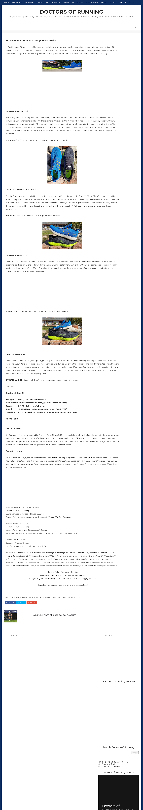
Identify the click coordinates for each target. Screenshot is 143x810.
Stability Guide (45, 7)
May (104, 327)
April (104, 330)
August (105, 320)
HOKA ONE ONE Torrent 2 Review (113, 122)
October (106, 315)
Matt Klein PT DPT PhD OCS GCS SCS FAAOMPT (53, 648)
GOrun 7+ (35, 632)
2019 (102, 356)
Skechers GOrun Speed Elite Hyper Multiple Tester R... (117, 350)
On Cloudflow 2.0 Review (108, 126)
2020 (102, 307)
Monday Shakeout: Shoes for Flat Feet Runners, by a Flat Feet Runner (122, 237)
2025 (102, 294)
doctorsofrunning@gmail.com (71, 614)
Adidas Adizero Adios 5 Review (115, 346)
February (106, 335)
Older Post (83, 671)
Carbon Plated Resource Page (111, 200)
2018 (102, 359)
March (105, 332)
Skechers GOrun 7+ (73, 632)
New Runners (31, 7)
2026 (102, 292)
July (104, 322)
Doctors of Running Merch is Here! (116, 169)
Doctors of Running (46, 611)
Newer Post (17, 671)
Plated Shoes (57, 7)
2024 (102, 297)
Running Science (94, 7)
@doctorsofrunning (35, 614)
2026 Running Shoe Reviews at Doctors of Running (116, 191)
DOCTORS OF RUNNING (71, 17)
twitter (23, 636)
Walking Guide (71, 7)
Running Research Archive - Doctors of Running (115, 205)
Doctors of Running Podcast (110, 198)
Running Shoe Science (107, 202)
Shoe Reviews (19, 7)
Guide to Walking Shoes (108, 210)
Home (8, 7)
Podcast (82, 7)
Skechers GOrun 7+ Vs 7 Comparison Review (118, 343)
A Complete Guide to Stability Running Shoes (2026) (114, 195)
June (104, 325)
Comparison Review (20, 632)
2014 (102, 369)
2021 (102, 304)
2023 (102, 299)
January (105, 354)
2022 (102, 302)
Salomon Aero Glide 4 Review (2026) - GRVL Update (120, 278)
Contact (114, 7)
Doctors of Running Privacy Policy (68, 765)
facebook (12, 636)
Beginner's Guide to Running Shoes (113, 208)
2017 (102, 361)
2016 (102, 364)
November (107, 312)
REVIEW (46, 393)
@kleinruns (68, 611)
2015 (102, 366)
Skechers (59, 632)
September (107, 317)
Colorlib (88, 804)
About (105, 7)
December (107, 309)
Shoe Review (47, 632)
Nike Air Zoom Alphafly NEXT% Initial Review (118, 338)
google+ (34, 636)
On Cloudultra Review (107, 124)
